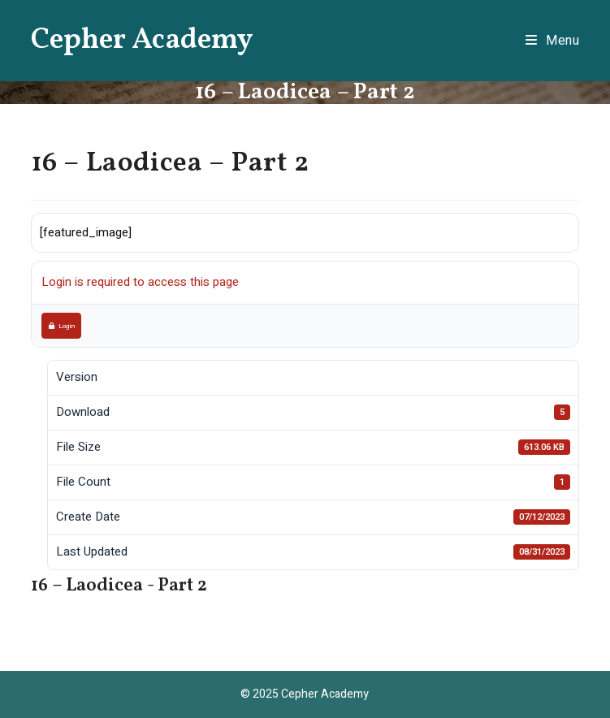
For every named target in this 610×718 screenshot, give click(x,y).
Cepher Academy (142, 40)
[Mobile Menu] (553, 40)
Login (62, 326)
